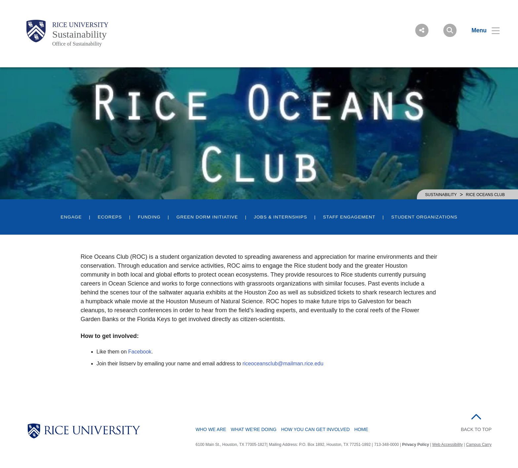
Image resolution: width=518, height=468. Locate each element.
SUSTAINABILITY (441, 194)
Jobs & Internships (280, 217)
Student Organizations (424, 217)
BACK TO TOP (476, 429)
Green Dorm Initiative (207, 217)
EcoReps (110, 217)
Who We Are (211, 429)
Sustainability (79, 34)
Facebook (139, 351)
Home (361, 429)
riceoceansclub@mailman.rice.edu (282, 363)
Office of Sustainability (77, 44)
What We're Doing (254, 429)
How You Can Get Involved (315, 429)
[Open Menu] (481, 30)
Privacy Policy (415, 444)
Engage (71, 217)
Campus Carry (479, 444)
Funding (149, 217)
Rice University (80, 24)
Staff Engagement (349, 217)
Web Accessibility (447, 444)
